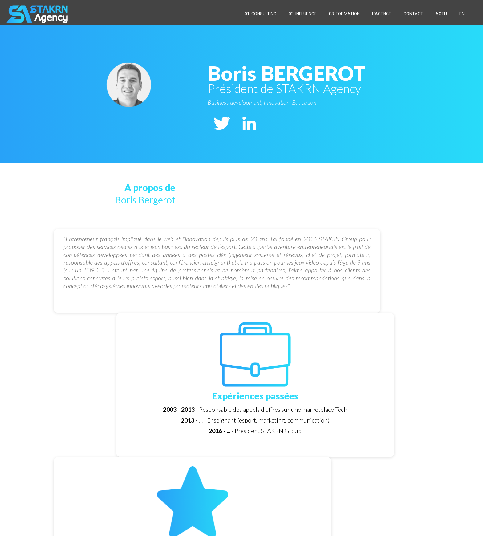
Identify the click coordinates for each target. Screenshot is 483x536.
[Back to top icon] (419, 521)
